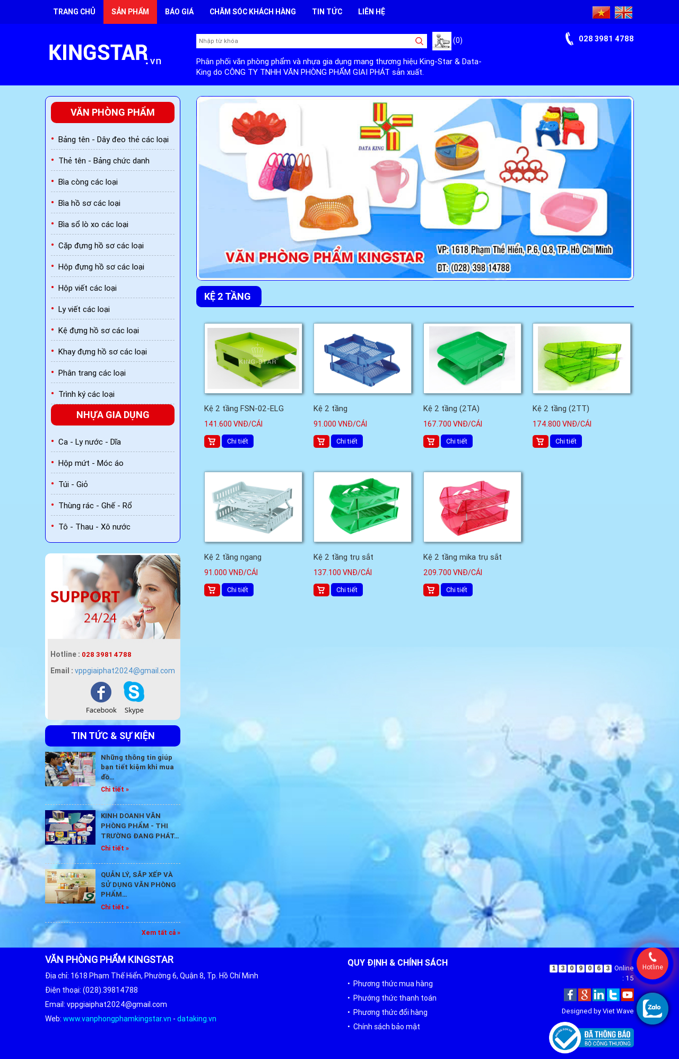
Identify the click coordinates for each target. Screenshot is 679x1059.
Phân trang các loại (92, 373)
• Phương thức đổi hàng (387, 1012)
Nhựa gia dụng (113, 415)
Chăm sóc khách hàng (253, 11)
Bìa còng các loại (88, 182)
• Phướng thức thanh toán (392, 998)
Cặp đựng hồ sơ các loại (101, 245)
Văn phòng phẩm (113, 112)
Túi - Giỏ (73, 484)
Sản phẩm (130, 11)
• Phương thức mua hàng (390, 983)
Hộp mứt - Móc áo (91, 463)
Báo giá (179, 11)
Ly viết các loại (84, 309)
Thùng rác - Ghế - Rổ (95, 505)
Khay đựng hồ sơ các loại (102, 351)
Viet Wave (618, 1010)
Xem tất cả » (161, 932)
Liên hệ (371, 11)
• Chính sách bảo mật (383, 1026)
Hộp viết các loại (87, 288)
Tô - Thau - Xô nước (94, 527)
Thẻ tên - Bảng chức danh (104, 160)
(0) (447, 40)
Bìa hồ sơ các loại (89, 203)
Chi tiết (237, 441)
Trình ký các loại (86, 394)
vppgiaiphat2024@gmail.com (125, 670)
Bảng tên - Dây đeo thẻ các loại (113, 139)
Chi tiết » (115, 789)
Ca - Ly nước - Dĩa (89, 442)
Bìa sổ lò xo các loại (93, 224)
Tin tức (327, 11)
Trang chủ (74, 11)
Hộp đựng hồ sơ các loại (101, 267)
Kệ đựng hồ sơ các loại (98, 330)
